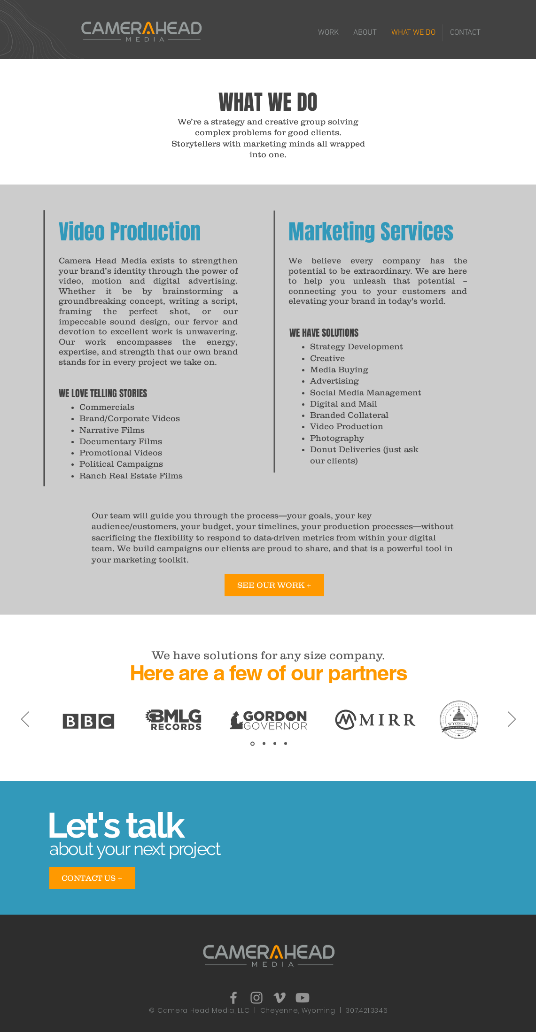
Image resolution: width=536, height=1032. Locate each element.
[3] (274, 743)
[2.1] (264, 743)
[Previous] (25, 719)
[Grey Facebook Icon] (233, 998)
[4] (285, 743)
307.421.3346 (367, 1010)
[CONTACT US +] (92, 878)
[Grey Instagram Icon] (256, 998)
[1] (252, 743)
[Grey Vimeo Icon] (279, 998)
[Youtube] (303, 998)
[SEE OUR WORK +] (274, 585)
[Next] (512, 719)
